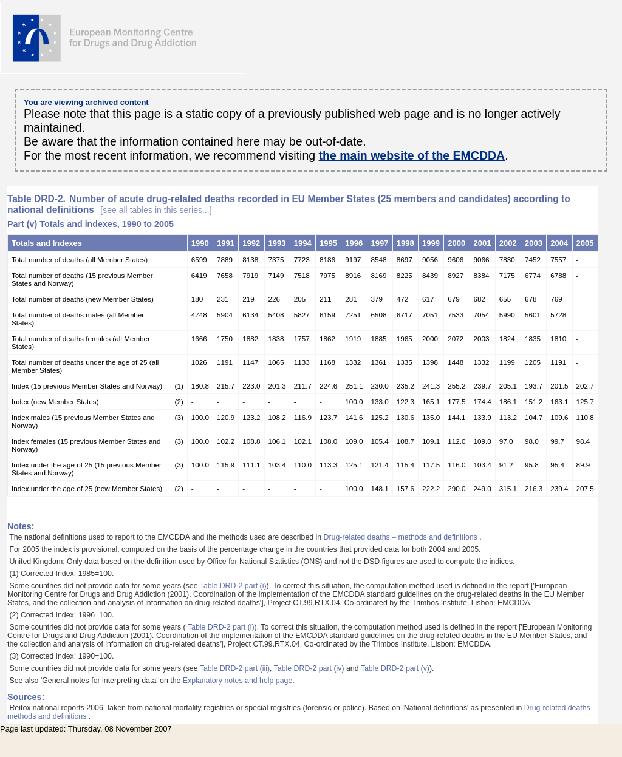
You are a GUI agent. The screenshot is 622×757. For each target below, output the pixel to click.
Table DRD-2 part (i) (233, 586)
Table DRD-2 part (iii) (235, 668)
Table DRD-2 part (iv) (309, 668)
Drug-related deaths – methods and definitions (402, 537)
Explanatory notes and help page (238, 680)
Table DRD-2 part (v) (395, 668)
